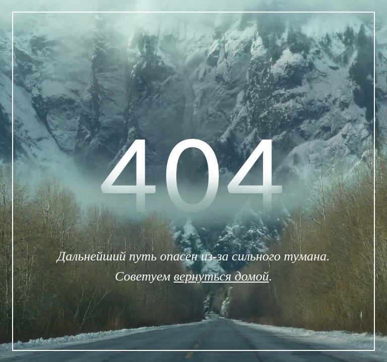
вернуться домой (221, 276)
